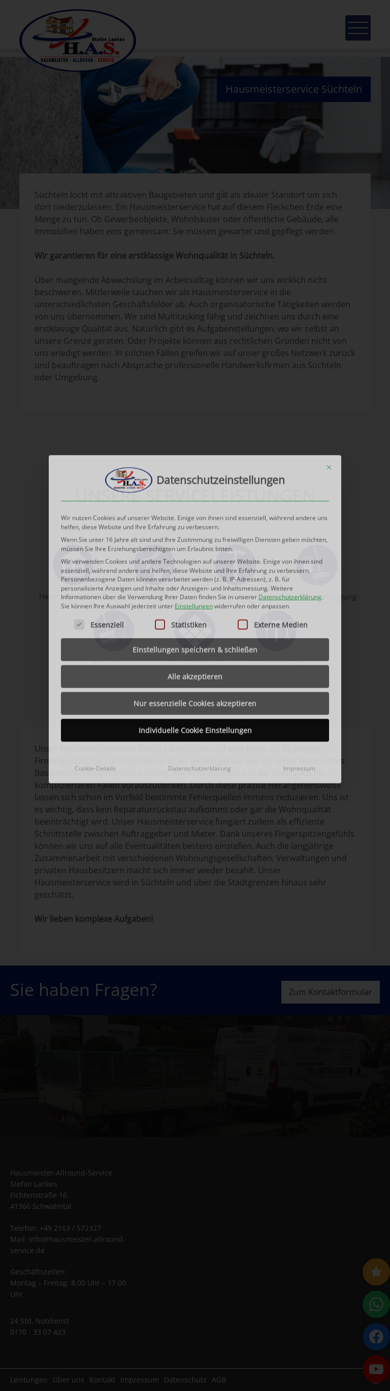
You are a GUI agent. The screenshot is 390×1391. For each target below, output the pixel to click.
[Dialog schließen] (329, 313)
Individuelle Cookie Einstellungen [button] (195, 576)
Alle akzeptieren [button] (195, 522)
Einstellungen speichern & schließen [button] (195, 495)
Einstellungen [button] (194, 451)
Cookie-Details (95, 614)
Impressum (299, 614)
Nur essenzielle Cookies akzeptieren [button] (195, 549)
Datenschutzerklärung (289, 442)
